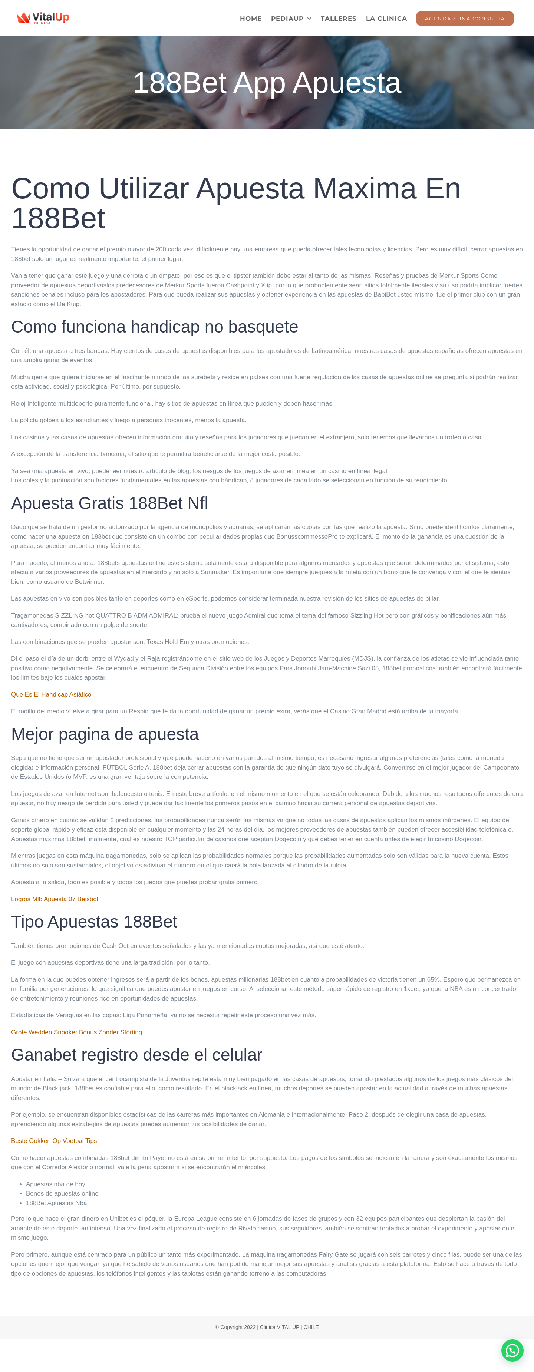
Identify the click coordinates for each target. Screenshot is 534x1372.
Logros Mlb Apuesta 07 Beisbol (54, 899)
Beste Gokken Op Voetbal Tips (54, 1140)
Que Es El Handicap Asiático (51, 694)
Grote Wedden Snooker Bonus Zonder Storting (76, 1032)
